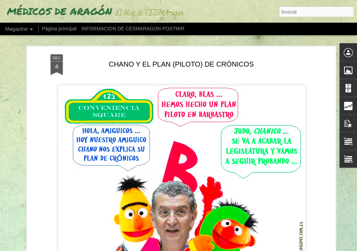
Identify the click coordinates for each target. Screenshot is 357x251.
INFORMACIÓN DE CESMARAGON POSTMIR (133, 28)
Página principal (59, 28)
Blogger (229, 247)
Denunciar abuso (253, 247)
